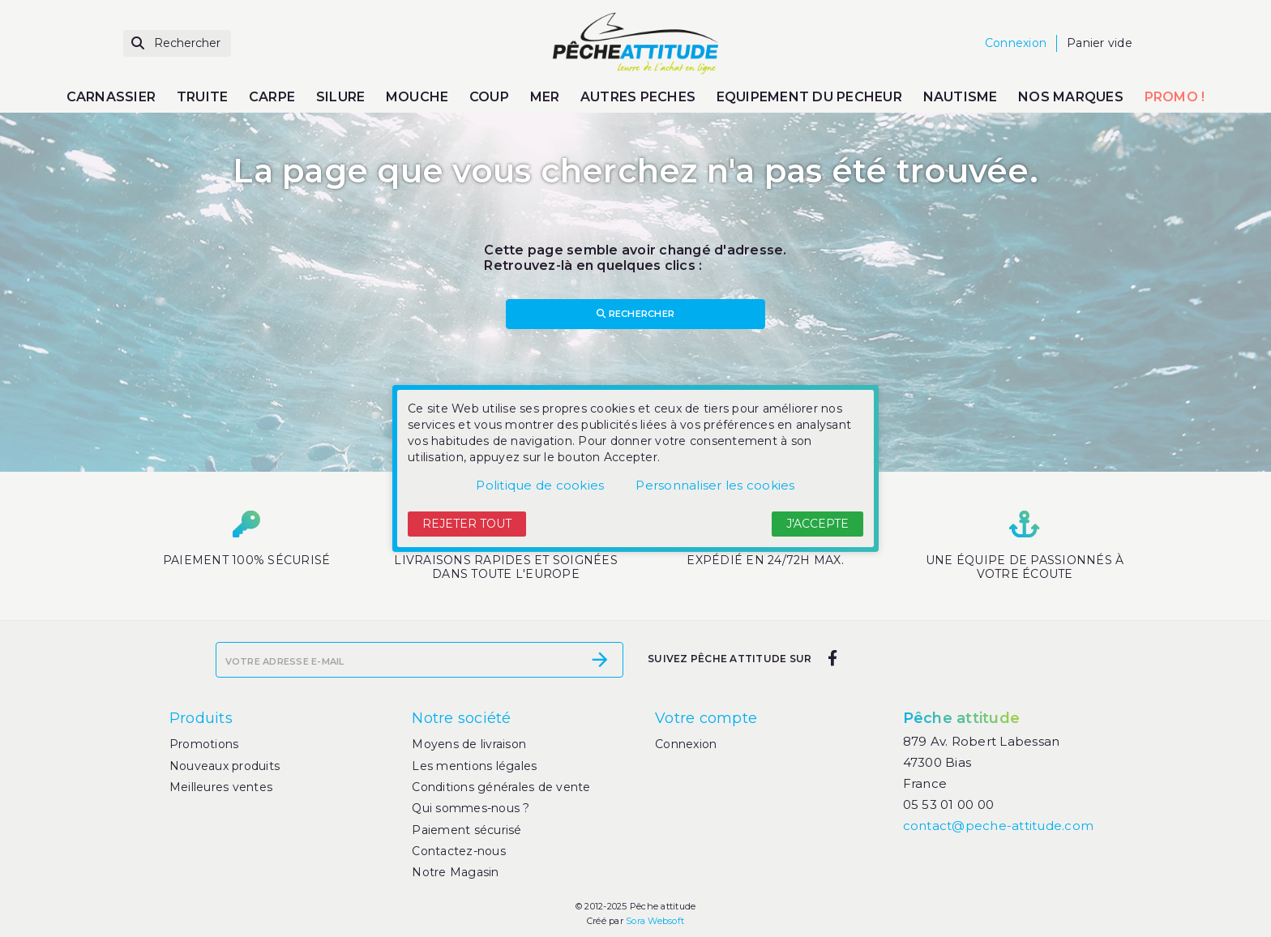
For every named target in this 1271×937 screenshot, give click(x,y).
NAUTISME (960, 97)
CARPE (272, 97)
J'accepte (817, 523)
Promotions (204, 744)
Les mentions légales (474, 766)
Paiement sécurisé (466, 830)
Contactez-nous (459, 851)
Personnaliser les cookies (715, 485)
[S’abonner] (599, 660)
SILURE (341, 97)
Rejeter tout (466, 523)
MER (545, 97)
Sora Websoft (655, 920)
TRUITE (203, 97)
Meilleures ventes (220, 787)
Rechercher (635, 313)
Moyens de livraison (469, 744)
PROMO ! (1175, 97)
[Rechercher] (177, 43)
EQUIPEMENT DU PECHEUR (809, 97)
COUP (489, 97)
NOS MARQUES (1070, 97)
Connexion (686, 744)
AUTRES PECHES (637, 97)
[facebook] (832, 658)
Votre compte (706, 718)
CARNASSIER (111, 97)
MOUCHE (417, 97)
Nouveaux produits (224, 766)
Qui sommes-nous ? (470, 808)
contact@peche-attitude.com (998, 825)
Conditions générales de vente (501, 787)
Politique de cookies (540, 485)
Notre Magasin (455, 872)
